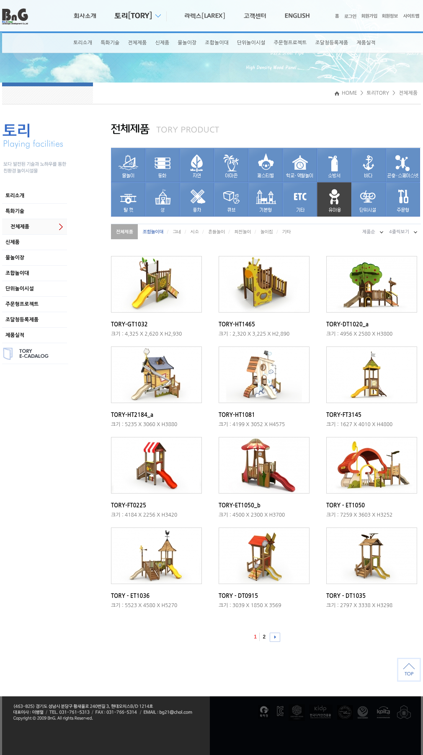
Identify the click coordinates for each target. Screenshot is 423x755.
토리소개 (82, 42)
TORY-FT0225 (128, 505)
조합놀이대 (216, 42)
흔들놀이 (216, 231)
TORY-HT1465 (237, 324)
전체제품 (137, 42)
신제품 (162, 42)
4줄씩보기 (399, 232)
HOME (346, 93)
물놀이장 (187, 42)
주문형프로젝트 (290, 42)
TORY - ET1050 (345, 505)
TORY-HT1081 (237, 415)
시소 (195, 231)
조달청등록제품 (331, 42)
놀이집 (266, 231)
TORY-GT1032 (129, 324)
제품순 (368, 232)
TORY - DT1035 (346, 596)
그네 (177, 231)
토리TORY (377, 93)
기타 (286, 231)
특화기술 (110, 42)
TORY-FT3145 (343, 415)
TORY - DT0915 (238, 596)
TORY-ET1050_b (240, 505)
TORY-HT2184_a (132, 415)
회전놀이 (242, 231)
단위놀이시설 (251, 42)
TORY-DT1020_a (347, 324)
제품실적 (365, 42)
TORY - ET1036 (130, 596)
